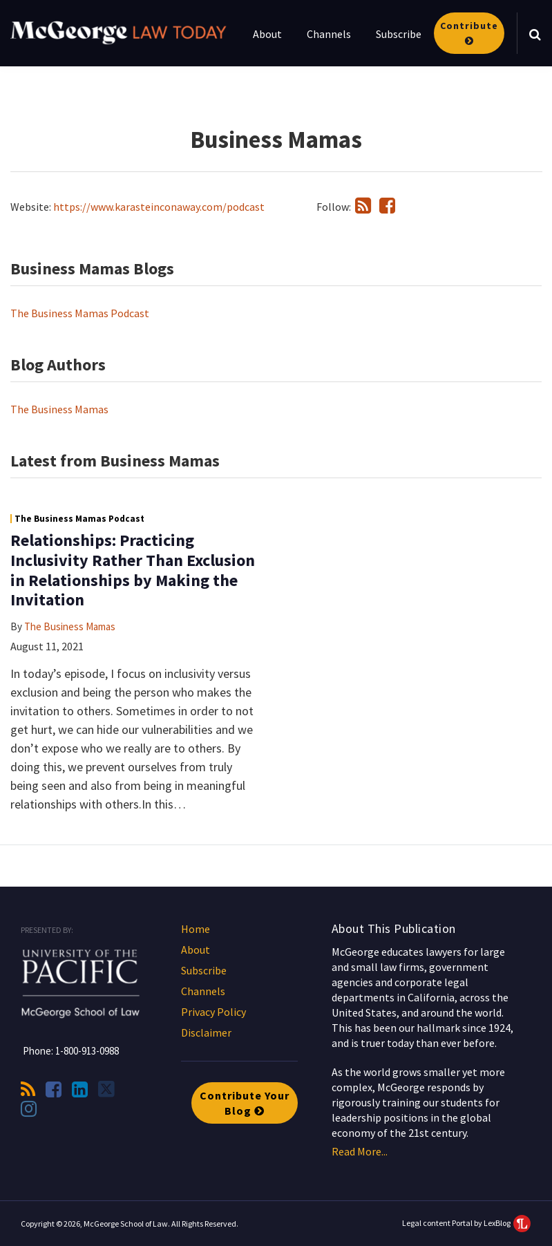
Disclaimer (206, 1032)
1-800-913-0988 (87, 1050)
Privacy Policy (213, 1012)
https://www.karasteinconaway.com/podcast (159, 207)
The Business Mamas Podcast (79, 313)
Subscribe (398, 34)
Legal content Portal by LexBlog (466, 1223)
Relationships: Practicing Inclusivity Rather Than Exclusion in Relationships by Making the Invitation (132, 569)
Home (195, 929)
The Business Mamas (59, 409)
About (267, 34)
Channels (329, 34)
